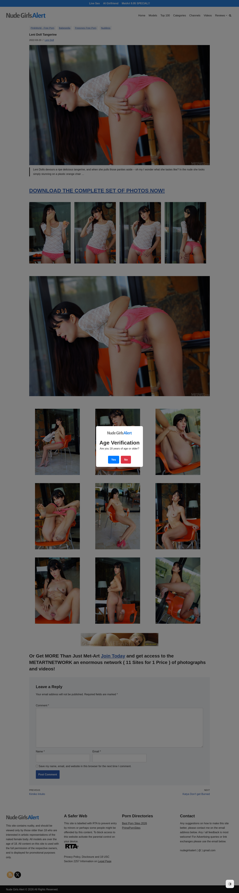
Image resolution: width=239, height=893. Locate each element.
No (126, 459)
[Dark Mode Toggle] (230, 884)
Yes (113, 459)
